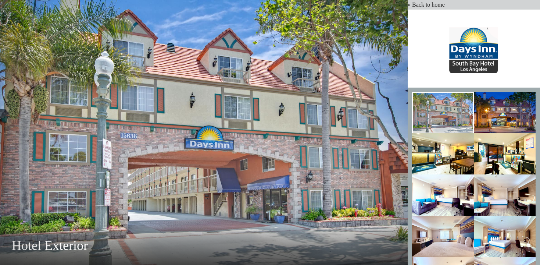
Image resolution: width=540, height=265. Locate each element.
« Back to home (427, 4)
